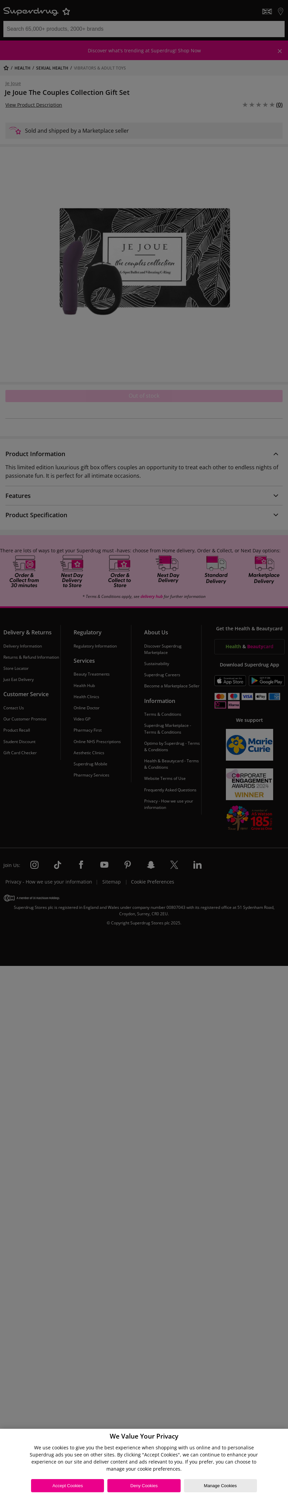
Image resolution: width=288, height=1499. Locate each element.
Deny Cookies (144, 1485)
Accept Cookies (67, 1485)
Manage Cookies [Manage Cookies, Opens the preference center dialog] (220, 1485)
